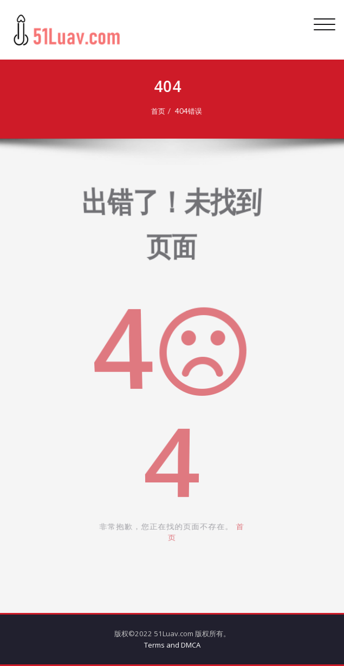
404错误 (186, 111)
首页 (156, 111)
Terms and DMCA (172, 645)
